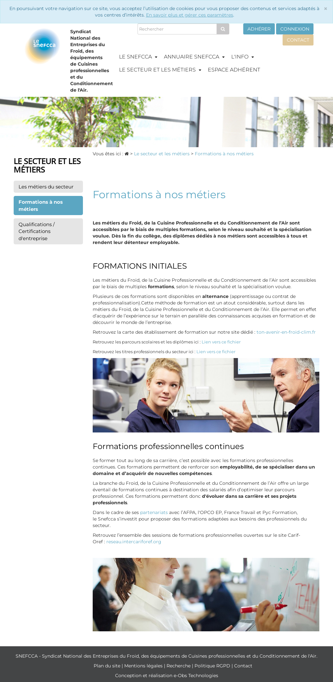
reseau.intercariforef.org (133, 542)
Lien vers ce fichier (221, 341)
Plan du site (108, 666)
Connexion (294, 29)
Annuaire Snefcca (194, 57)
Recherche (179, 666)
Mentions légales (144, 666)
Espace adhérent (234, 70)
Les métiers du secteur (46, 187)
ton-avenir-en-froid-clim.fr (286, 332)
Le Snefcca (138, 57)
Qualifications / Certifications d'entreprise (37, 231)
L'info (242, 57)
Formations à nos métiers (41, 205)
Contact (298, 40)
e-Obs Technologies (196, 675)
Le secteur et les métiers (160, 70)
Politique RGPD (213, 666)
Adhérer (259, 29)
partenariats (154, 512)
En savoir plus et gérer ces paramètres (189, 15)
